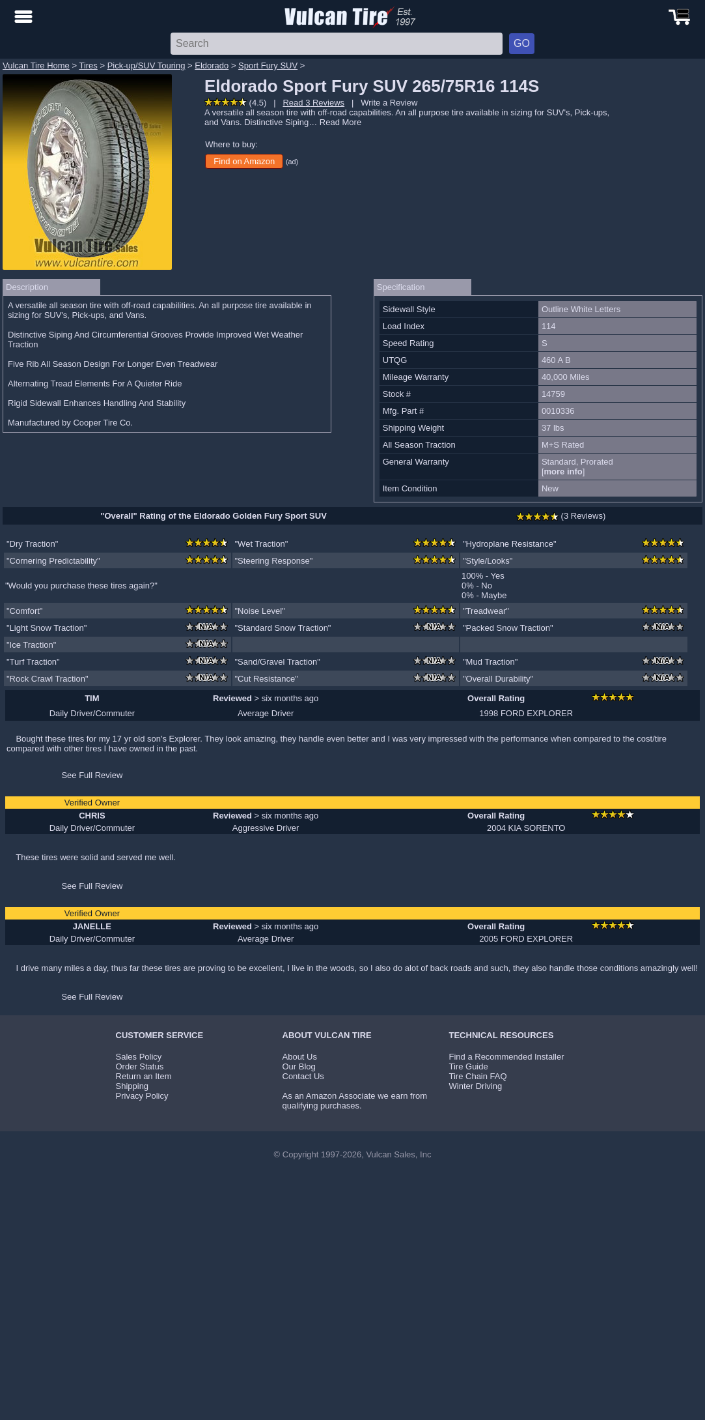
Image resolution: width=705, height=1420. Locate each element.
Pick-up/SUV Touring (146, 65)
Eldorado (211, 65)
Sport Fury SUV (267, 65)
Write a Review (389, 103)
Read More (340, 122)
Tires (88, 65)
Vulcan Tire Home (36, 65)
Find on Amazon (244, 161)
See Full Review (91, 775)
